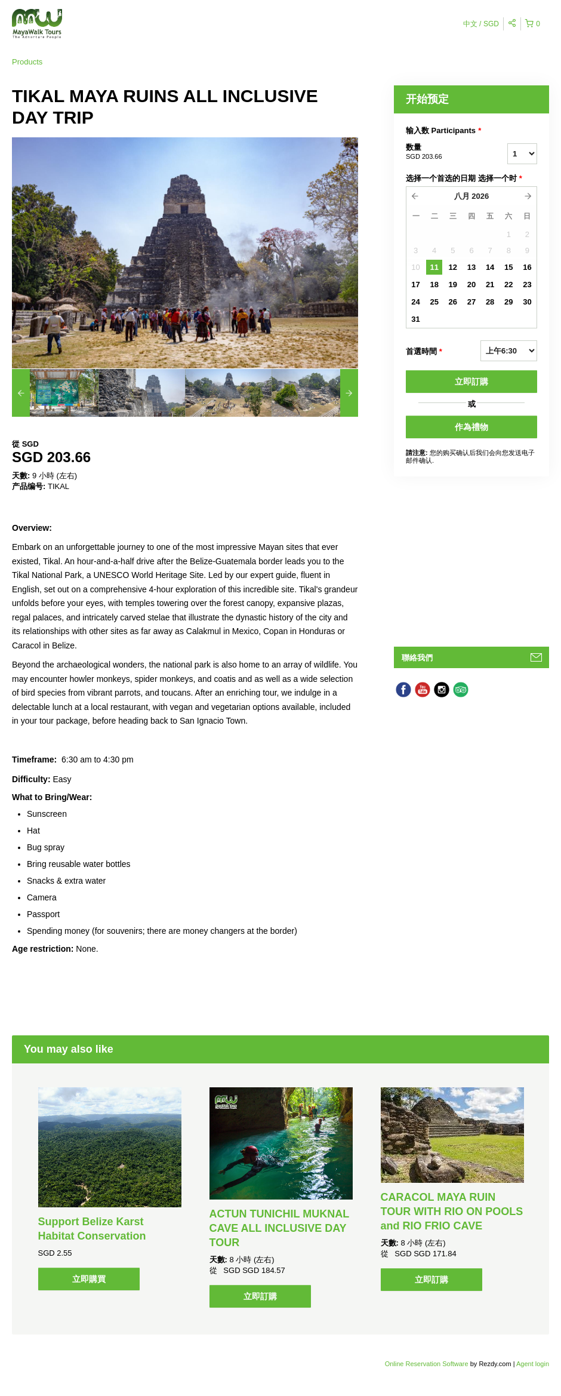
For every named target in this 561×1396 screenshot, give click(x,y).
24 (415, 301)
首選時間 (424, 351)
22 (508, 284)
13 (471, 267)
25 (434, 301)
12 (453, 267)
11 (434, 267)
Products (27, 61)
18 (434, 284)
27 (471, 301)
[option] (55, 393)
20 (471, 284)
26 (453, 301)
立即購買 (89, 1279)
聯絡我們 (417, 657)
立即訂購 (471, 381)
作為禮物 (471, 427)
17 (415, 284)
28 (490, 301)
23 (527, 284)
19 (453, 284)
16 (527, 267)
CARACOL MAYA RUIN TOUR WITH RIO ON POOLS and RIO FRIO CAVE (452, 1211)
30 (527, 301)
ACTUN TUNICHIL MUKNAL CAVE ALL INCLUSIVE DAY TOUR (279, 1228)
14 (490, 267)
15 (508, 267)
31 (415, 319)
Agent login (532, 1363)
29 (508, 301)
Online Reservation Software (426, 1363)
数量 (441, 152)
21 (490, 284)
